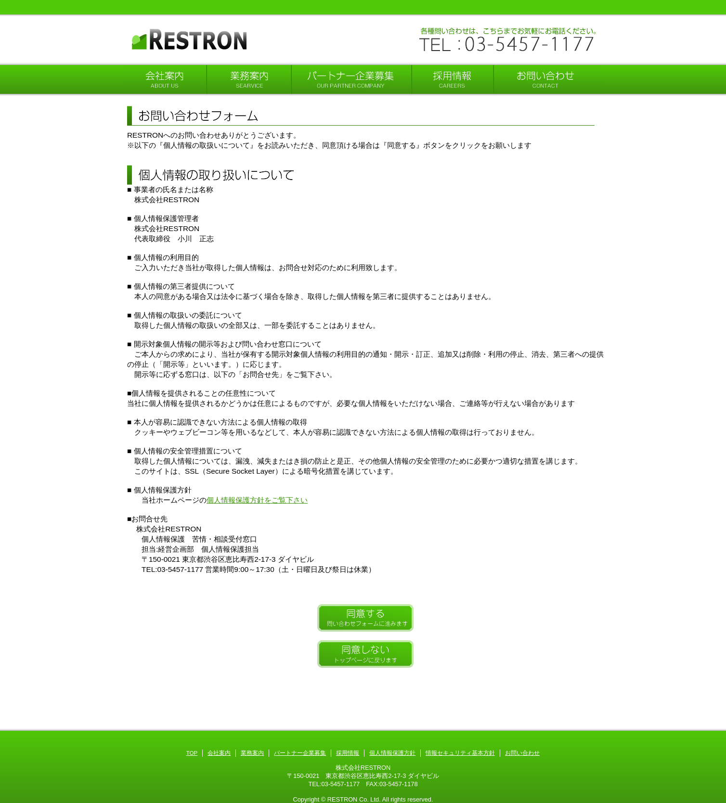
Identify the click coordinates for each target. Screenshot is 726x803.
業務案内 (252, 753)
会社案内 (219, 753)
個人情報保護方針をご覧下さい (257, 500)
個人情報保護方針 (392, 753)
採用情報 (347, 753)
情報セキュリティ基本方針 (460, 753)
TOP (191, 753)
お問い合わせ (522, 753)
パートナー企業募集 (300, 753)
